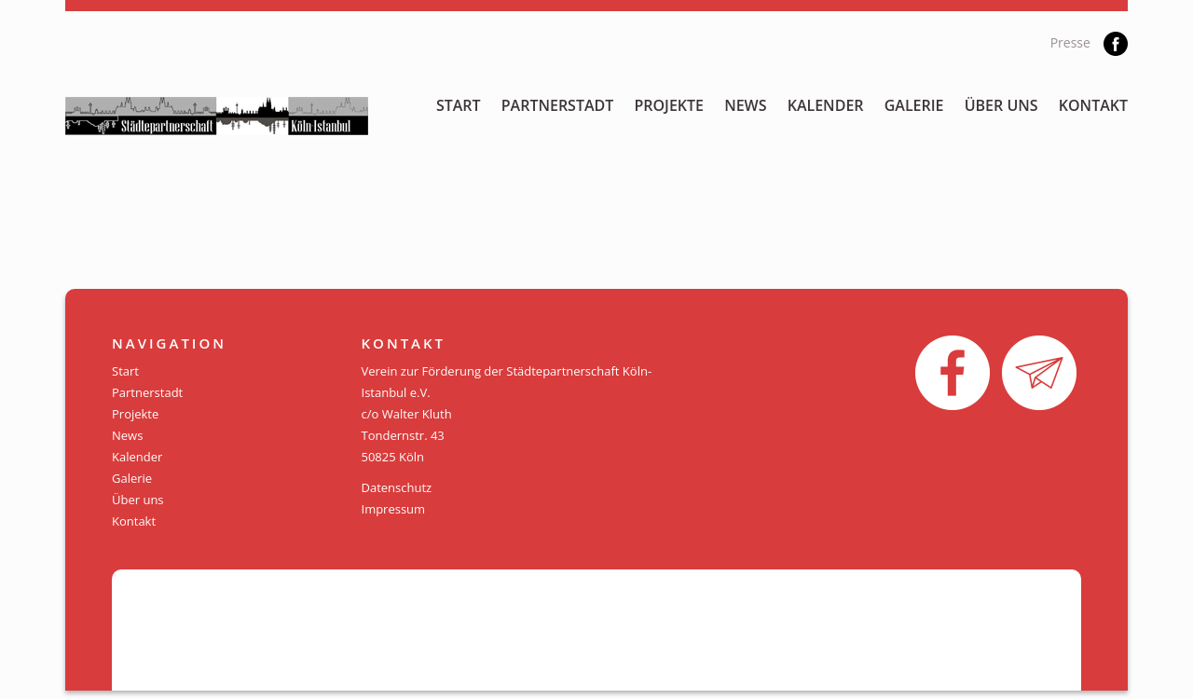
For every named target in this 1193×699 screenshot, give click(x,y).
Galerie (914, 105)
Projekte (669, 105)
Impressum (394, 508)
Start (458, 105)
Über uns (1001, 105)
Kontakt (1093, 105)
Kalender (826, 105)
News (745, 105)
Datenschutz (397, 487)
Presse (1070, 42)
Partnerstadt (557, 105)
